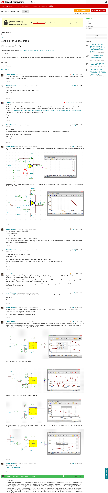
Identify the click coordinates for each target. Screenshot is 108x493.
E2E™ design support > (7, 6)
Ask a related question (83, 10)
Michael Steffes (10, 74)
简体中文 (51, 6)
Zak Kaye (8, 102)
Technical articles (25, 6)
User (106, 2)
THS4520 (30, 50)
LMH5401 (36, 50)
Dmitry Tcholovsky (9, 46)
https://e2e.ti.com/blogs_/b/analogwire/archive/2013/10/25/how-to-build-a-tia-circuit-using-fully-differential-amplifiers (47, 110)
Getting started (43, 6)
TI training (34, 6)
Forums (17, 6)
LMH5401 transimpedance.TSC (15, 467)
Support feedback (106, 473)
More (26, 11)
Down (11, 82)
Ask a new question (99, 10)
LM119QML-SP (49, 50)
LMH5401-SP (23, 50)
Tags (96, 35)
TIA (2, 37)
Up (6, 82)
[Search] (58, 2)
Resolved (89, 19)
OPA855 (42, 50)
